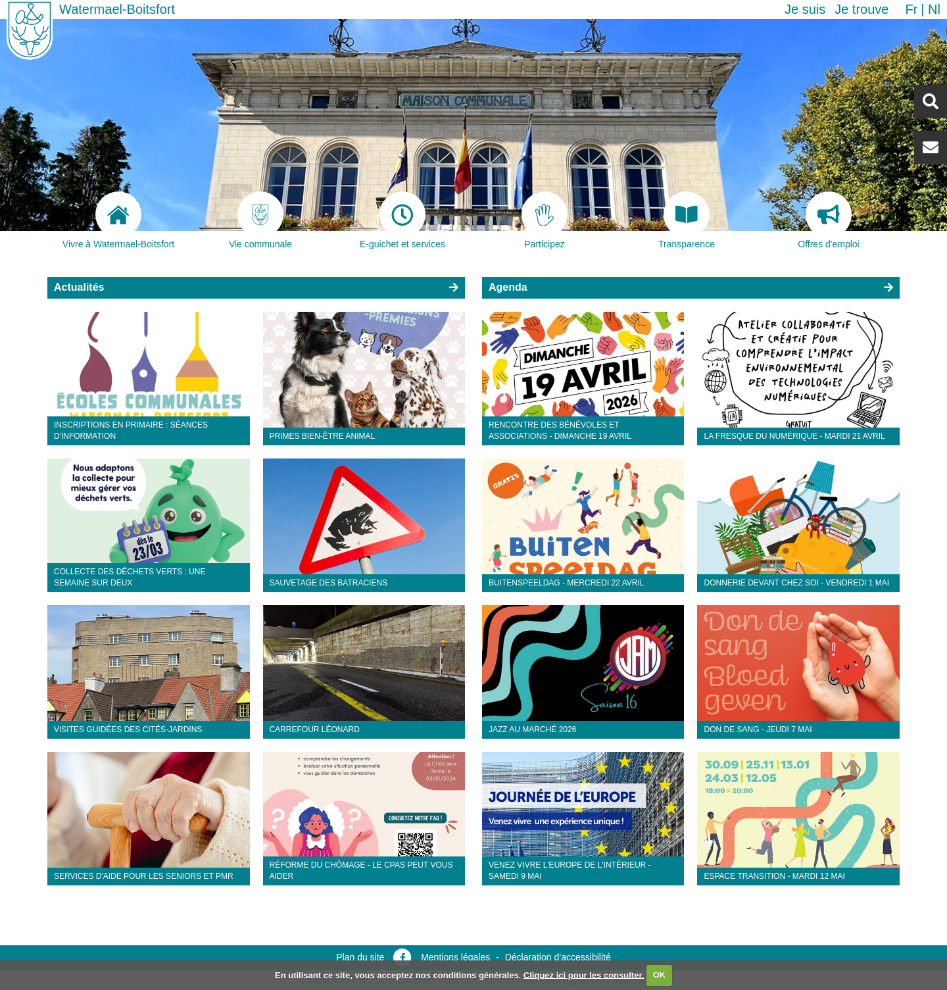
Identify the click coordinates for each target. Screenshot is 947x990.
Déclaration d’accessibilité (558, 957)
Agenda (508, 287)
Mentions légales (455, 957)
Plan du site (360, 957)
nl (934, 9)
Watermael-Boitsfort (117, 9)
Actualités (79, 287)
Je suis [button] (805, 9)
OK (659, 974)
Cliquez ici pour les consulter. (583, 974)
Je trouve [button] (861, 9)
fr (911, 9)
